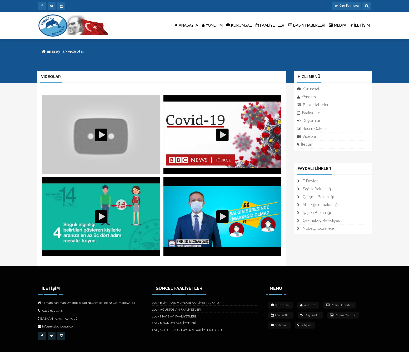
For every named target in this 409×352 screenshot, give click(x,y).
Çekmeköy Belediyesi (319, 220)
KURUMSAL (239, 25)
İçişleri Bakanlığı (314, 212)
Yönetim (306, 97)
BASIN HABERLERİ (306, 25)
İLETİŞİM (360, 25)
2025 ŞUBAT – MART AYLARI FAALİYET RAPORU (187, 330)
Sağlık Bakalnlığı (314, 189)
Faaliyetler (308, 112)
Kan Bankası (349, 6)
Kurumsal (308, 89)
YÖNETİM (212, 25)
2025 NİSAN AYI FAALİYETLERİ (174, 323)
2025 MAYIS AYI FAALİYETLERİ (174, 316)
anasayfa (53, 51)
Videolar (307, 136)
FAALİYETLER (270, 25)
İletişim (305, 144)
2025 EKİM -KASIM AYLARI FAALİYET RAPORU (185, 303)
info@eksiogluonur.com (57, 326)
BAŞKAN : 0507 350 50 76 (57, 318)
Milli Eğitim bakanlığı (317, 204)
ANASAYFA (186, 25)
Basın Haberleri (313, 104)
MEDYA (337, 25)
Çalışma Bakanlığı (315, 196)
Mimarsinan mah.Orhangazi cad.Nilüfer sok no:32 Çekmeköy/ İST (86, 303)
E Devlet (307, 181)
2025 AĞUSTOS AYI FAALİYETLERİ (176, 309)
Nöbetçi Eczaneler (316, 228)
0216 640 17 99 (50, 310)
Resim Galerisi (312, 128)
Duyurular (308, 120)
